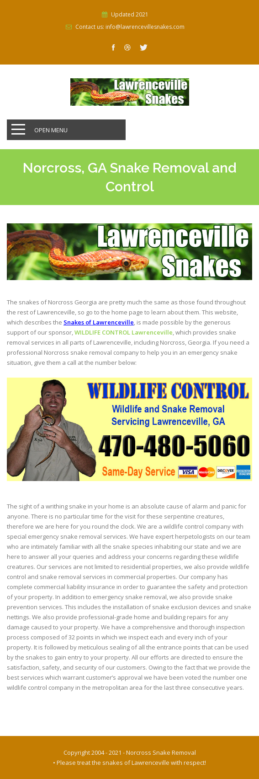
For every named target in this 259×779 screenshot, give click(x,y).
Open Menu (51, 130)
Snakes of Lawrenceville (98, 322)
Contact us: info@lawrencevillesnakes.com (130, 27)
